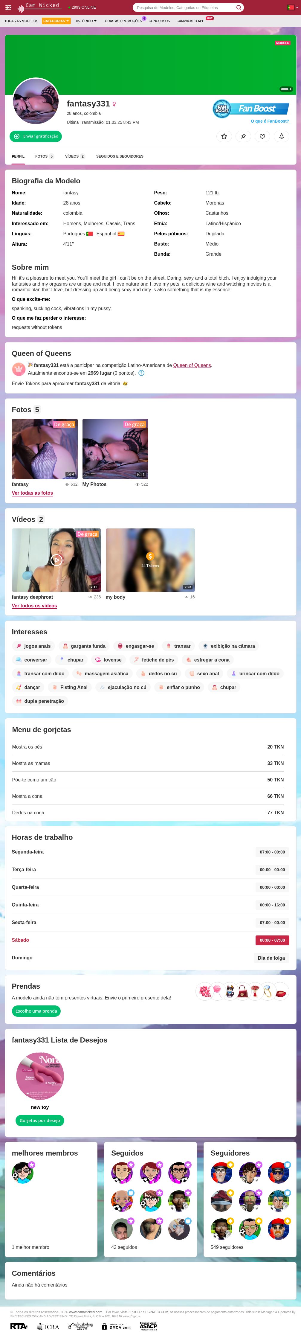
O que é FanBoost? (270, 121)
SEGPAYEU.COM (155, 1312)
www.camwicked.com (85, 1312)
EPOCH (134, 1312)
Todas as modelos (21, 21)
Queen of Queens (192, 365)
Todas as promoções (124, 20)
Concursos (159, 21)
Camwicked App (192, 20)
